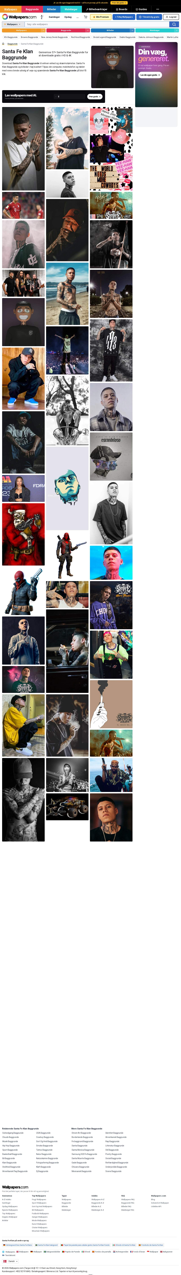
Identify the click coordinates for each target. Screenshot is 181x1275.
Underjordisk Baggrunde (116, 1167)
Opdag (68, 17)
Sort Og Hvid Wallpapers (42, 1206)
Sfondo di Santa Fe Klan (124, 1245)
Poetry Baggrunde (113, 1154)
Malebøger (71, 9)
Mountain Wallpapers (40, 1231)
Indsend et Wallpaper (160, 1203)
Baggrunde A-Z (97, 1203)
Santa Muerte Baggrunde (83, 1158)
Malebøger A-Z (97, 1210)
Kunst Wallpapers (39, 1224)
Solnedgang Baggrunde (12, 1133)
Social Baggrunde (113, 1158)
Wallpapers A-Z (97, 1199)
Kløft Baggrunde (43, 1167)
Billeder (51, 9)
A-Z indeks (6, 1199)
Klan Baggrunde (9, 1162)
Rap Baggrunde (112, 1141)
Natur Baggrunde (43, 1154)
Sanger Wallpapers (40, 1217)
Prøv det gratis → (119, 3)
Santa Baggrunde (79, 1146)
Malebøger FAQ (127, 1210)
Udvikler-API (156, 1206)
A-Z (42, 17)
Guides (141, 9)
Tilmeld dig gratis (149, 17)
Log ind (171, 17)
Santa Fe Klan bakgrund (46, 1245)
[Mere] (158, 9)
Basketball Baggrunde (12, 1154)
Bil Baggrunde (8, 1158)
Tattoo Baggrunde (44, 1150)
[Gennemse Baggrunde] (87, 30)
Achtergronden (122, 1252)
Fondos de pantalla (103, 1252)
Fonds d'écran (139, 1252)
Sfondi (87, 1252)
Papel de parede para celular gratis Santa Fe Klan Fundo (85, 1245)
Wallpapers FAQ (127, 1199)
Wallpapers (10, 9)
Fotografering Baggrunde (47, 1162)
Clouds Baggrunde (10, 1137)
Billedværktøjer (96, 9)
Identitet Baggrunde (114, 1133)
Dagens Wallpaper (9, 1217)
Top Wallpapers (8, 1213)
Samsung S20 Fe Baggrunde (84, 1154)
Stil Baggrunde (112, 1150)
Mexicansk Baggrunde (81, 1171)
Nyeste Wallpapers (10, 1210)
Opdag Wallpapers (10, 1206)
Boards (121, 9)
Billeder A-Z (96, 1206)
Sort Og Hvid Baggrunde (47, 1141)
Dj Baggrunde (42, 1171)
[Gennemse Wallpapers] (43, 30)
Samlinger (54, 17)
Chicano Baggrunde (80, 1167)
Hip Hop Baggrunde (11, 1146)
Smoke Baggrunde (44, 1146)
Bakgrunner (167, 1252)
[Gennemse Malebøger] (176, 30)
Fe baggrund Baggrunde (82, 1141)
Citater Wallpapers (39, 1227)
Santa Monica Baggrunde (83, 1150)
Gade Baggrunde (79, 1162)
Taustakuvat (10, 1255)
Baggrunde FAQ (127, 1203)
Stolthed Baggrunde (11, 1167)
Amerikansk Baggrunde (116, 1137)
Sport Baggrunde (10, 1150)
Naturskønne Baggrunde (47, 1158)
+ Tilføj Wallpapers (124, 17)
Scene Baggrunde (113, 1171)
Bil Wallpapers (38, 1210)
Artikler (5, 1220)
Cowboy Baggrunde (45, 1137)
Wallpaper (37, 1252)
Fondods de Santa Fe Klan (151, 1245)
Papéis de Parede (72, 1252)
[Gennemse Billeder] (132, 30)
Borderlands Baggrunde (82, 1137)
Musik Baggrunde (10, 1141)
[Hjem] (3, 43)
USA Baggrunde (43, 1133)
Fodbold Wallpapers (40, 1213)
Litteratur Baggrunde (114, 1146)
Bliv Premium (101, 17)
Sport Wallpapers (39, 1203)
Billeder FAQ (126, 1206)
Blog (153, 1199)
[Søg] (174, 24)
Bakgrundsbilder (53, 1252)
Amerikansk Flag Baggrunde (15, 1171)
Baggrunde (32, 9)
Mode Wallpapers (39, 1220)
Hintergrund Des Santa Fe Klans (17, 1245)
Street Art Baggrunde (81, 1133)
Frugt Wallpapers (39, 1199)
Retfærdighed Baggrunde (116, 1162)
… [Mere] (78, 17)
